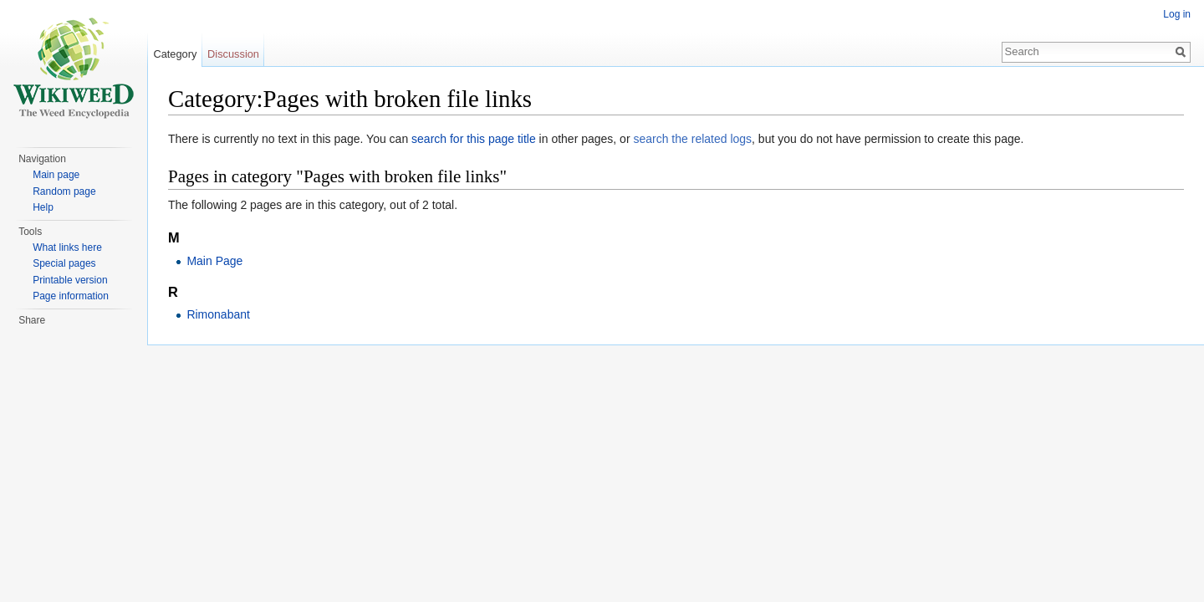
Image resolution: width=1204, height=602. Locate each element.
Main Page (214, 261)
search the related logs (692, 138)
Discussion (233, 54)
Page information (71, 296)
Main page (56, 175)
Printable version (70, 280)
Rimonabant (218, 314)
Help (43, 207)
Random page (64, 191)
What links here (67, 247)
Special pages (64, 263)
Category (174, 54)
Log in (1177, 14)
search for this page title (473, 138)
